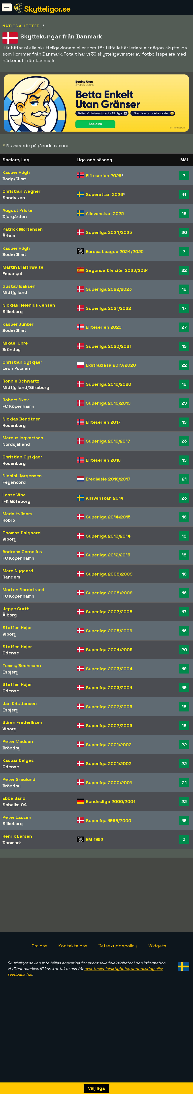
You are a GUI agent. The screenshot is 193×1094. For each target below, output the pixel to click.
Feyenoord (14, 482)
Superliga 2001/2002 (108, 744)
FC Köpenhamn (18, 406)
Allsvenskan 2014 (104, 498)
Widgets (157, 960)
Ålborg (9, 615)
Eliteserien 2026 (103, 175)
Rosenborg (14, 425)
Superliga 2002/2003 (109, 706)
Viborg (9, 539)
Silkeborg (12, 311)
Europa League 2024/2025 (115, 251)
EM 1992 (94, 839)
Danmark (11, 842)
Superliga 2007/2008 (109, 611)
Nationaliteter (21, 26)
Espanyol (12, 273)
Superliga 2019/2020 (108, 384)
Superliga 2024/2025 (109, 232)
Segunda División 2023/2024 (117, 270)
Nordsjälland (16, 444)
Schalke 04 (14, 804)
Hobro (8, 520)
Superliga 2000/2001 (109, 782)
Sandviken (13, 197)
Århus (8, 235)
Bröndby (11, 349)
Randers (11, 577)
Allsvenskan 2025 (105, 213)
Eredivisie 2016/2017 (108, 479)
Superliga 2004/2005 (109, 649)
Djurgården (14, 216)
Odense (10, 653)
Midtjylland (14, 292)
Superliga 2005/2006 (109, 631)
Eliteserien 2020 (104, 327)
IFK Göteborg (16, 501)
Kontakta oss (72, 960)
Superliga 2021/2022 (108, 308)
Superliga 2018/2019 (108, 403)
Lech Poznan (16, 368)
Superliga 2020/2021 (108, 346)
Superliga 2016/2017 (108, 441)
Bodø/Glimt (14, 179)
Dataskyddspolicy (117, 960)
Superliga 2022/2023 (109, 289)
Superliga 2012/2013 (108, 555)
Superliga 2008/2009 (109, 574)
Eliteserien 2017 (103, 422)
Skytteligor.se (47, 9)
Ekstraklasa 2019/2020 (111, 365)
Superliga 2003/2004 (109, 669)
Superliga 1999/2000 (108, 820)
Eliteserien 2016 (103, 460)
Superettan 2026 (104, 194)
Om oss (39, 960)
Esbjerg (10, 672)
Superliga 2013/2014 (108, 536)
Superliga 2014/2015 (108, 517)
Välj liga (96, 1088)
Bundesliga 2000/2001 (110, 801)
